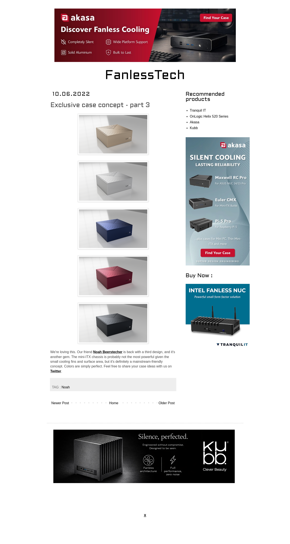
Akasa (194, 122)
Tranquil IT (198, 110)
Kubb (194, 128)
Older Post (167, 403)
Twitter (55, 371)
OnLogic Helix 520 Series (209, 116)
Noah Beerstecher (107, 352)
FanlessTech (145, 76)
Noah (66, 387)
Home (113, 403)
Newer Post (60, 403)
